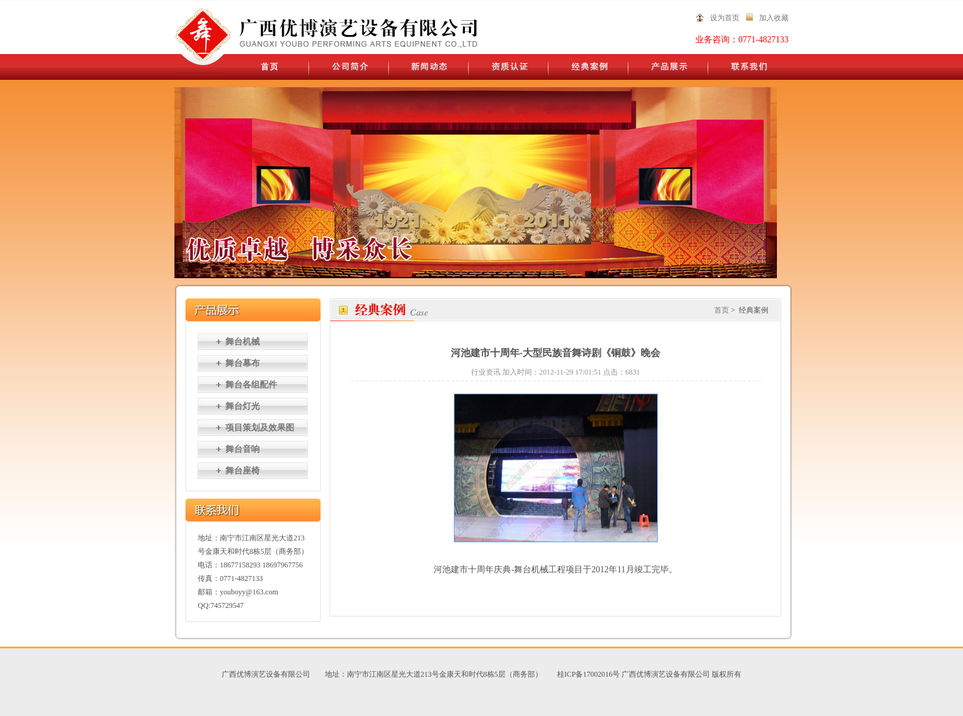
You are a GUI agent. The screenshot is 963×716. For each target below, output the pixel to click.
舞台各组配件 (251, 384)
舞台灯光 (242, 406)
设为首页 (724, 18)
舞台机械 (242, 341)
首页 (721, 310)
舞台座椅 (242, 470)
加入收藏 (774, 18)
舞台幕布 (242, 363)
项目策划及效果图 (259, 427)
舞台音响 (242, 449)
